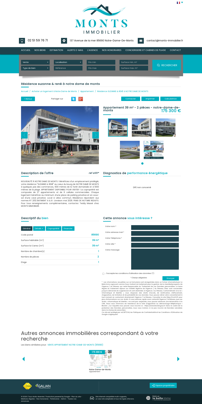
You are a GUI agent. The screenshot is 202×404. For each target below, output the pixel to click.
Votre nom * (110, 226)
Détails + (39, 228)
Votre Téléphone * (113, 238)
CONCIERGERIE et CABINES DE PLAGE (145, 50)
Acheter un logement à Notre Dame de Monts (54, 91)
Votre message (112, 250)
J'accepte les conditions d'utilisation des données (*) (130, 273)
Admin (63, 399)
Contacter (131, 98)
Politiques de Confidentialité (144, 312)
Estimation (56, 50)
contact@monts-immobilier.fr (165, 40)
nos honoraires (111, 50)
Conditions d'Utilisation (170, 312)
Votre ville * (110, 244)
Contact (175, 50)
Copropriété (53, 228)
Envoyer (171, 278)
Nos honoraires (42, 399)
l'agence (92, 50)
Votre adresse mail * (114, 232)
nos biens (40, 50)
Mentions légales (28, 399)
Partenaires (54, 399)
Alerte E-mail (75, 50)
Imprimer (150, 98)
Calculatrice (171, 98)
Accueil (25, 50)
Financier (68, 228)
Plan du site (76, 396)
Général (26, 228)
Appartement (87, 91)
